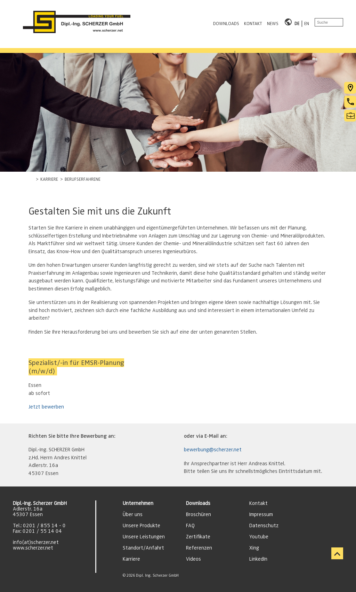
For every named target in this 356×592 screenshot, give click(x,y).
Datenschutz (263, 525)
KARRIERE (188, 46)
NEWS (273, 22)
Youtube (258, 536)
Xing (254, 548)
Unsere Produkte (141, 525)
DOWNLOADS (226, 22)
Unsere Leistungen (144, 536)
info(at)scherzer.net (36, 542)
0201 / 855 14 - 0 (44, 525)
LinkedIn (258, 559)
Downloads (198, 503)
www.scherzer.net (33, 548)
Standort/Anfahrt (143, 548)
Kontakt (258, 503)
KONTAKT (253, 22)
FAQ (190, 525)
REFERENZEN (141, 46)
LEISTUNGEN (90, 46)
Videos (193, 559)
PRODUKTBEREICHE (33, 46)
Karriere (131, 559)
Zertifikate (198, 536)
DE (297, 22)
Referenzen (199, 548)
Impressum (261, 514)
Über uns (133, 514)
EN (306, 22)
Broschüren (198, 514)
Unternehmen (138, 503)
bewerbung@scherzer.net (213, 449)
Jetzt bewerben (46, 407)
